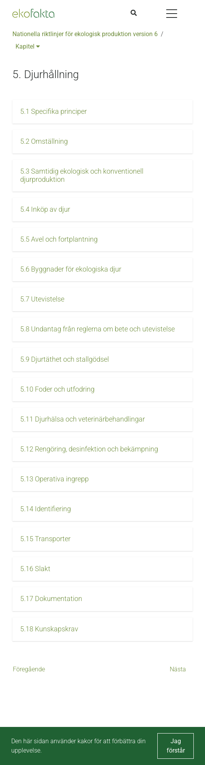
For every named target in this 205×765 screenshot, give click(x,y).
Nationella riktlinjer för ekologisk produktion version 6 (85, 34)
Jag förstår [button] (176, 745)
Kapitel (28, 46)
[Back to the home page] (33, 13)
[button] (102, 112)
